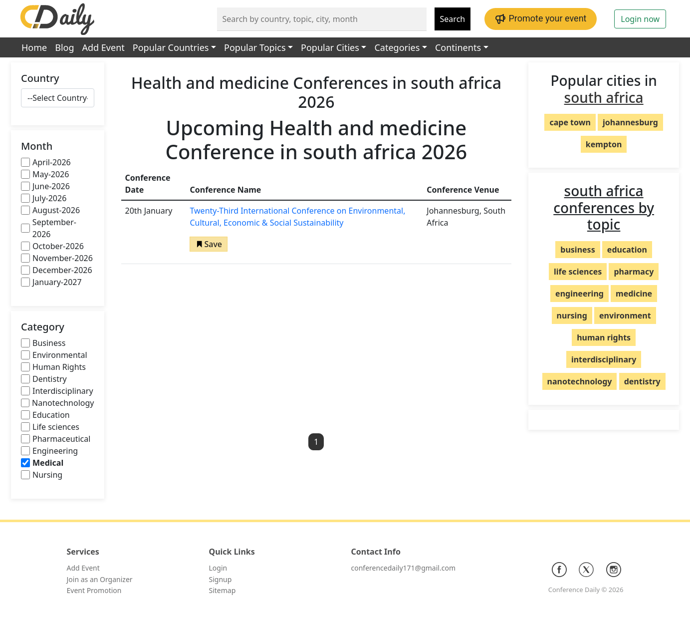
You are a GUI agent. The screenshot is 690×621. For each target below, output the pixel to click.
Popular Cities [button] (330, 47)
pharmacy (634, 271)
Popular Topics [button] (254, 47)
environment (625, 315)
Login (218, 568)
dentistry (642, 381)
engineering (579, 293)
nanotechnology (579, 381)
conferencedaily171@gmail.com (403, 568)
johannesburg (630, 122)
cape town (569, 122)
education (627, 249)
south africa (604, 97)
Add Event (103, 47)
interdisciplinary (603, 359)
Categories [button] (397, 47)
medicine (634, 293)
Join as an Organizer (100, 579)
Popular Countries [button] (171, 47)
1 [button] (316, 441)
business (577, 249)
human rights (604, 337)
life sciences (578, 271)
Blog (64, 47)
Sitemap (222, 590)
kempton (604, 144)
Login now (640, 18)
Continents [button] (458, 47)
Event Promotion (94, 590)
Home (34, 47)
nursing (572, 315)
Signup (220, 579)
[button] (209, 244)
